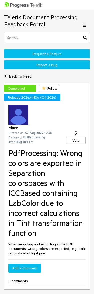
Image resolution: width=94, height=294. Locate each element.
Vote (76, 140)
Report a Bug (47, 65)
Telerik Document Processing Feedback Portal (41, 21)
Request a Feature (47, 54)
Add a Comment (24, 268)
